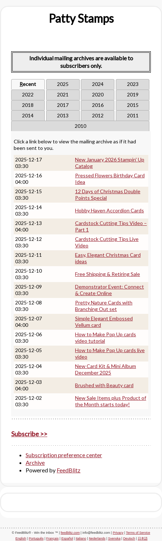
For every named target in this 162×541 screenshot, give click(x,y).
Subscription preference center (64, 454)
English (21, 538)
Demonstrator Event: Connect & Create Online (109, 290)
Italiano (81, 538)
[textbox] (81, 18)
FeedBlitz (68, 470)
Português (36, 538)
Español (67, 538)
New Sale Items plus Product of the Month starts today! (110, 401)
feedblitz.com (70, 532)
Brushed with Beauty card (104, 385)
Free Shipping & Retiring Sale (107, 274)
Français (52, 538)
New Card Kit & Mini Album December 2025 (105, 369)
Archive (35, 462)
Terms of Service (138, 532)
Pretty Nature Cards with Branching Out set (103, 305)
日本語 (143, 538)
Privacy (118, 532)
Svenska (114, 538)
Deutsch (129, 538)
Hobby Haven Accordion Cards (109, 210)
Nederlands (97, 538)
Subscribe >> (29, 434)
